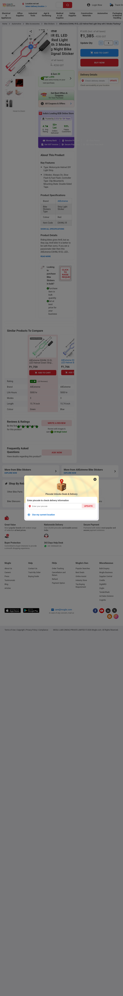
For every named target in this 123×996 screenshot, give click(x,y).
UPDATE (88, 506)
